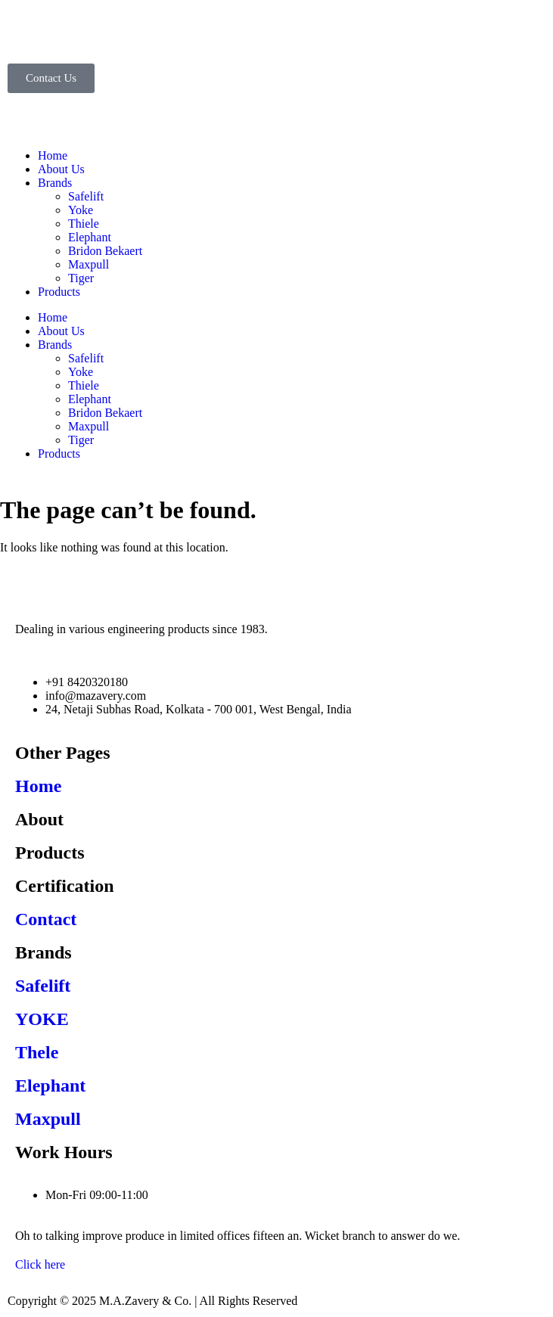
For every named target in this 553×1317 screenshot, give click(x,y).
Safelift (86, 196)
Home (52, 155)
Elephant (89, 237)
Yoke (80, 209)
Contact (45, 919)
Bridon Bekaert (105, 250)
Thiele (83, 223)
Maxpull (88, 264)
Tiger (81, 278)
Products (59, 291)
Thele (36, 1052)
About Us (61, 169)
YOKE (42, 1019)
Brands (55, 182)
